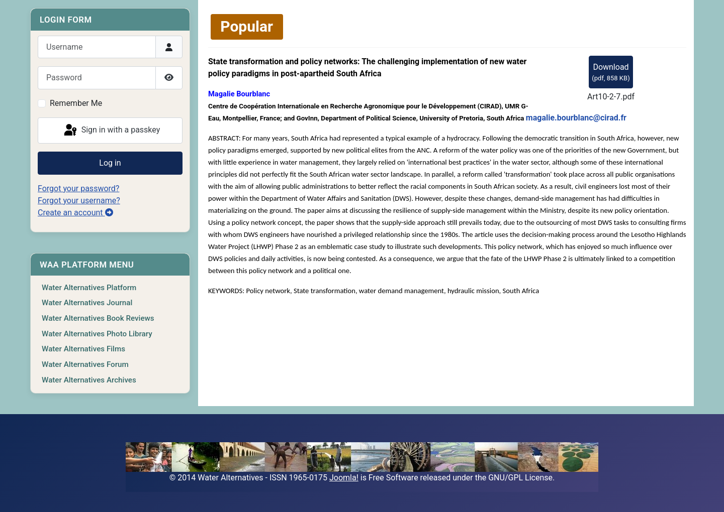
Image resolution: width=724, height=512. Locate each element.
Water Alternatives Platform (89, 287)
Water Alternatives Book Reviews (98, 318)
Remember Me (76, 103)
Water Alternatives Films (83, 348)
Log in (110, 163)
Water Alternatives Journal (87, 302)
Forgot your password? (78, 188)
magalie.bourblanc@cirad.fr (576, 117)
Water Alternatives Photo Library (97, 333)
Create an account (75, 212)
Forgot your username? (79, 200)
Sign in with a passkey (111, 130)
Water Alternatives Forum (85, 364)
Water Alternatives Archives (89, 380)
